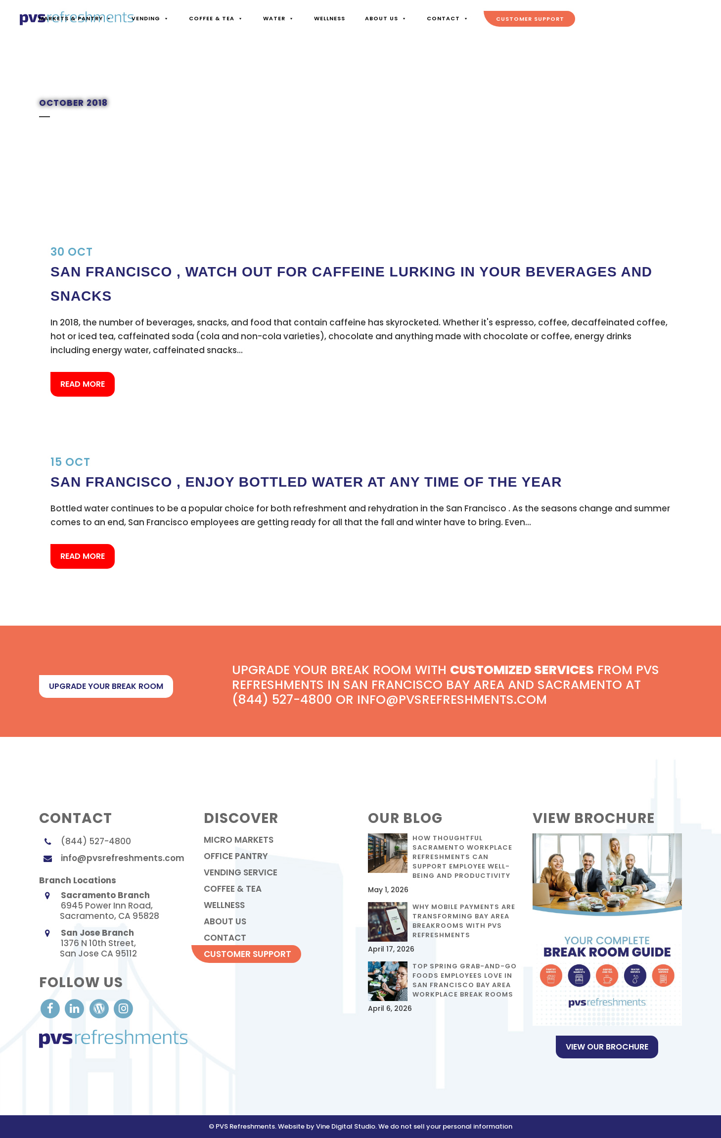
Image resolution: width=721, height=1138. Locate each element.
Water (278, 18)
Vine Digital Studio (345, 1126)
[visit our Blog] (100, 1008)
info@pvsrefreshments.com (122, 858)
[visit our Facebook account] (51, 1008)
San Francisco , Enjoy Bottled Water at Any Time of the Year (306, 482)
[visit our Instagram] (123, 1008)
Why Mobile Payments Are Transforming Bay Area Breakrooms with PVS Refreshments (463, 921)
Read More (82, 384)
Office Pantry (236, 856)
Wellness (329, 18)
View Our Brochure (607, 1046)
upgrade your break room (106, 686)
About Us (385, 18)
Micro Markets (238, 840)
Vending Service (240, 872)
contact (225, 938)
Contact (447, 18)
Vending (150, 18)
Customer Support (530, 19)
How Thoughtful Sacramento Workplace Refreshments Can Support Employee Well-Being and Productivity (462, 856)
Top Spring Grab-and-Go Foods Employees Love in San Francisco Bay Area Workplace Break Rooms (464, 980)
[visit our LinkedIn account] (75, 1008)
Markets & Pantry (74, 18)
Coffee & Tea (215, 18)
